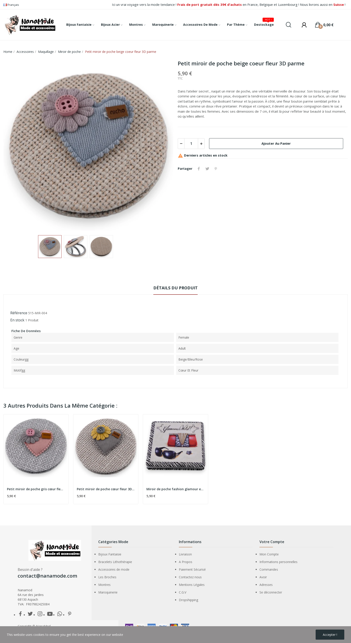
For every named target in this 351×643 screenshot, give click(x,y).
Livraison (185, 554)
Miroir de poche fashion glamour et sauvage (175, 489)
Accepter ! (330, 634)
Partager (199, 168)
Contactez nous (190, 577)
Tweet (207, 168)
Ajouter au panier (276, 143)
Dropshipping (188, 600)
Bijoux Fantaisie (109, 554)
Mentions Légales (192, 585)
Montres (104, 585)
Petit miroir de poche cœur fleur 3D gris (106, 489)
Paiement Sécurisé (192, 569)
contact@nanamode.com (47, 575)
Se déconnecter (270, 592)
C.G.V (182, 592)
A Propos (185, 562)
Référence (18, 312)
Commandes (268, 569)
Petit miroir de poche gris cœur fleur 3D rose (36, 489)
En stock (17, 320)
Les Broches (107, 577)
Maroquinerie (108, 592)
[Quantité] (191, 143)
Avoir (263, 577)
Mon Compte (269, 554)
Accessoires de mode (113, 569)
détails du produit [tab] (175, 287)
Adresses (266, 585)
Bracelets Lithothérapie (115, 562)
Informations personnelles (278, 562)
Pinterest (216, 168)
